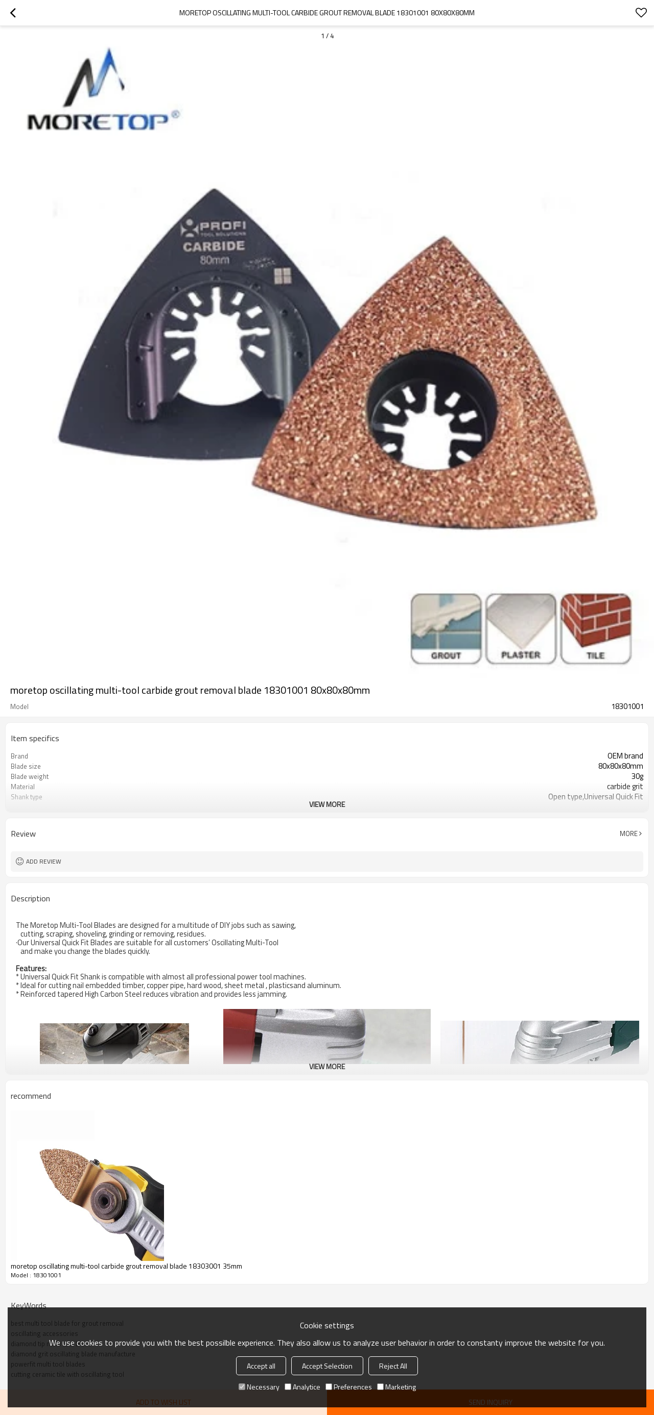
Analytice (302, 1386)
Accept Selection (327, 1365)
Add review (43, 861)
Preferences (348, 1386)
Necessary (259, 1386)
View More (327, 804)
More (629, 833)
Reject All (393, 1365)
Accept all (261, 1365)
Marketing (396, 1386)
